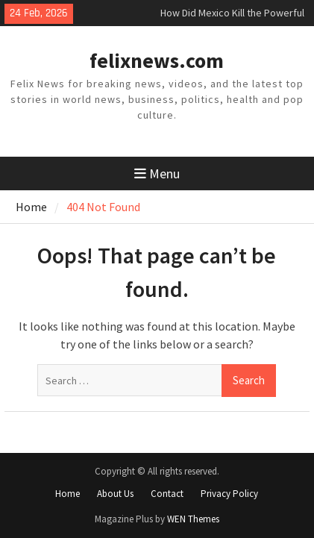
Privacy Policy (229, 493)
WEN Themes (193, 519)
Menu (157, 173)
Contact (167, 493)
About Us (115, 493)
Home (67, 493)
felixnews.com (157, 60)
